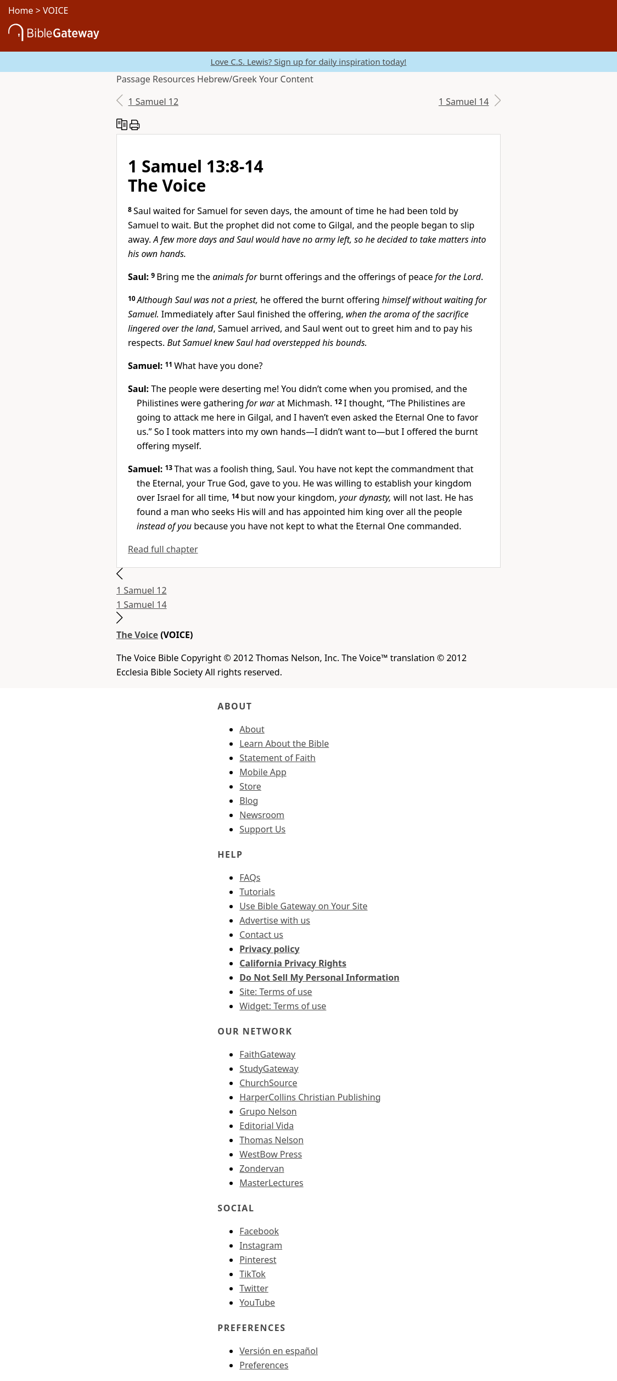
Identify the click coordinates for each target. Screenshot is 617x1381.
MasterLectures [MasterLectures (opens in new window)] (271, 1183)
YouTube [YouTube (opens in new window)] (257, 1302)
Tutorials (257, 892)
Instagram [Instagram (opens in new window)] (260, 1245)
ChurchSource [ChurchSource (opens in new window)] (268, 1083)
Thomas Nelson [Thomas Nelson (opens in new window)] (271, 1140)
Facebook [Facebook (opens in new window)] (259, 1231)
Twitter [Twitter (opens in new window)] (253, 1288)
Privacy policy (269, 949)
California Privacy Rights (292, 963)
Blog (248, 801)
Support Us (262, 829)
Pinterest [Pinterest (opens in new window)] (257, 1260)
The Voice (137, 635)
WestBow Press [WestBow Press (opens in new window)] (270, 1154)
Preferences (263, 1365)
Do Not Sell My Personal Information (319, 977)
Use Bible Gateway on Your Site (303, 906)
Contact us (261, 935)
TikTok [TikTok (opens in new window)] (252, 1274)
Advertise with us (274, 920)
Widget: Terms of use (282, 1006)
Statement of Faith (277, 758)
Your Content (286, 79)
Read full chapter (163, 549)
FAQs (249, 877)
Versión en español (278, 1351)
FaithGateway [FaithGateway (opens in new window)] (267, 1054)
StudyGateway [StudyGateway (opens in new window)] (268, 1069)
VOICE (55, 10)
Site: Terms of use (275, 992)
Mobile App (262, 772)
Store (250, 786)
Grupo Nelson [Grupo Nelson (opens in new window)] (267, 1111)
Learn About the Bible (284, 743)
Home (20, 10)
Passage (133, 79)
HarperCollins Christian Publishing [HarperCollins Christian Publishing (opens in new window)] (309, 1097)
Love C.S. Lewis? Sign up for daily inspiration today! (309, 61)
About (251, 729)
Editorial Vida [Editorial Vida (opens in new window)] (266, 1126)
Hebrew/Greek (227, 79)
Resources (174, 79)
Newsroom (261, 815)
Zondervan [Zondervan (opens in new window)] (261, 1168)
